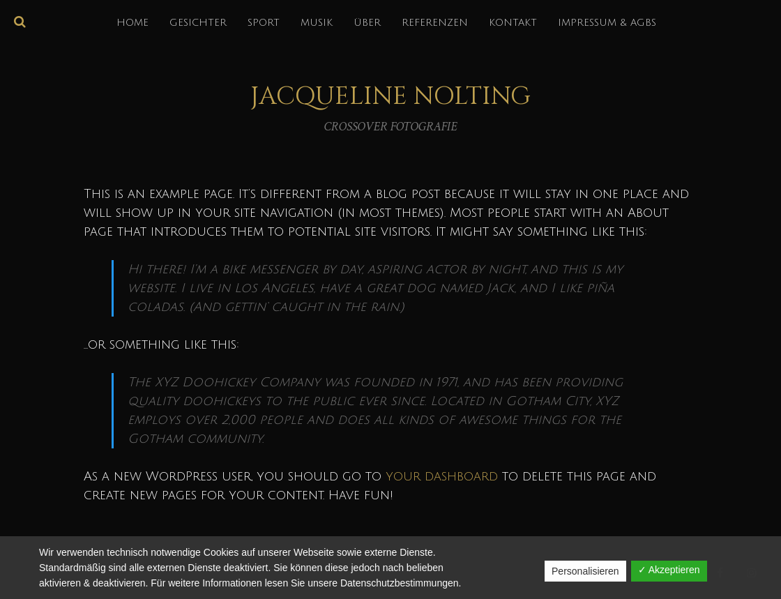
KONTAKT (513, 22)
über (367, 22)
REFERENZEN (435, 22)
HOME (132, 22)
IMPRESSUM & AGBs (607, 22)
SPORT (264, 22)
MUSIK (317, 22)
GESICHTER (198, 22)
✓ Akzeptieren (669, 569)
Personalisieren (585, 571)
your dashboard (442, 476)
